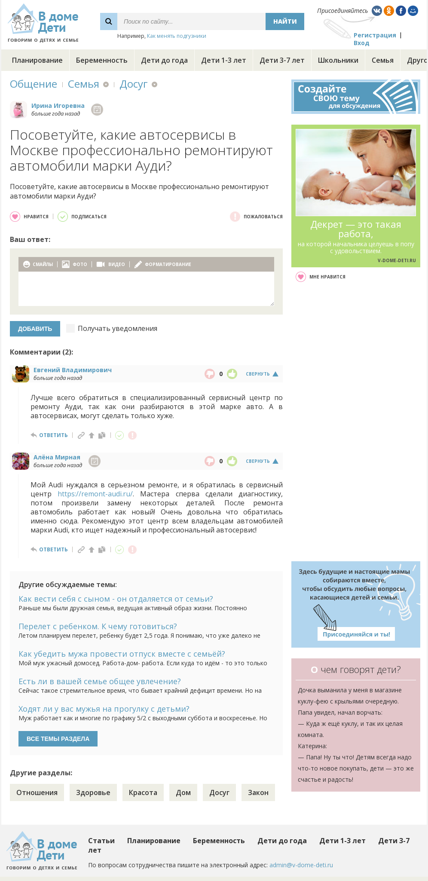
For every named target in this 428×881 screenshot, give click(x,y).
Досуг (133, 83)
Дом (183, 792)
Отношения (37, 792)
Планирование (37, 60)
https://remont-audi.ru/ (95, 494)
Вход (362, 43)
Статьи (101, 840)
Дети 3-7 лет (282, 60)
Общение (33, 83)
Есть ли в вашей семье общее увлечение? (99, 681)
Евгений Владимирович (73, 370)
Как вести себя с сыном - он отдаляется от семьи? (115, 598)
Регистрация (375, 35)
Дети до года (164, 60)
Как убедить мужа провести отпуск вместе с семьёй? (121, 654)
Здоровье (93, 792)
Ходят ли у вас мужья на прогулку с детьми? (104, 709)
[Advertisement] (356, 422)
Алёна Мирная (57, 457)
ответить (53, 435)
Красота (143, 792)
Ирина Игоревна (58, 105)
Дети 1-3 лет (223, 60)
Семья (383, 60)
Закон (258, 792)
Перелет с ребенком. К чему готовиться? (97, 626)
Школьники (338, 60)
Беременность (102, 60)
